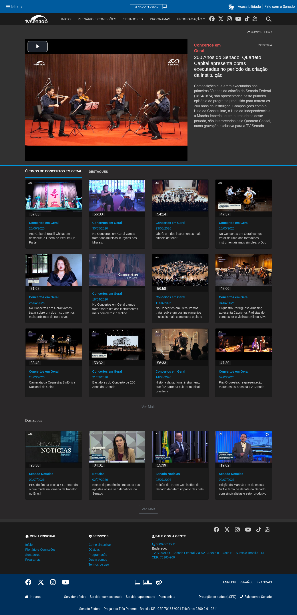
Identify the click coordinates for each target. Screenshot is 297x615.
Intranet (33, 597)
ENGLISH (229, 582)
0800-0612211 (164, 544)
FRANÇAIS (264, 582)
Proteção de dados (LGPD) (218, 597)
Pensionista (167, 597)
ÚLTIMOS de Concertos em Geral (53, 171)
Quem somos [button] (98, 559)
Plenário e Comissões (97, 19)
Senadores (133, 19)
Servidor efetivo (75, 597)
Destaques (98, 171)
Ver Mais (148, 407)
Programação (189, 19)
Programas (160, 19)
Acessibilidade (249, 6)
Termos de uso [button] (99, 564)
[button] (232, 7)
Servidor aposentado (140, 597)
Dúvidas (94, 549)
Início (29, 544)
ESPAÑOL (246, 582)
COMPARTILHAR (259, 32)
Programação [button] (98, 554)
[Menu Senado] (14, 6)
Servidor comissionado (106, 597)
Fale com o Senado (280, 6)
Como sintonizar (100, 544)
